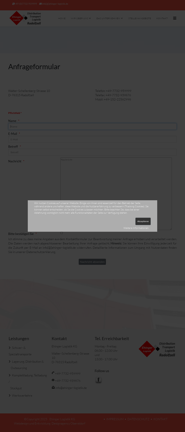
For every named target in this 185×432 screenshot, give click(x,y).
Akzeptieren (143, 221)
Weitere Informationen (136, 227)
